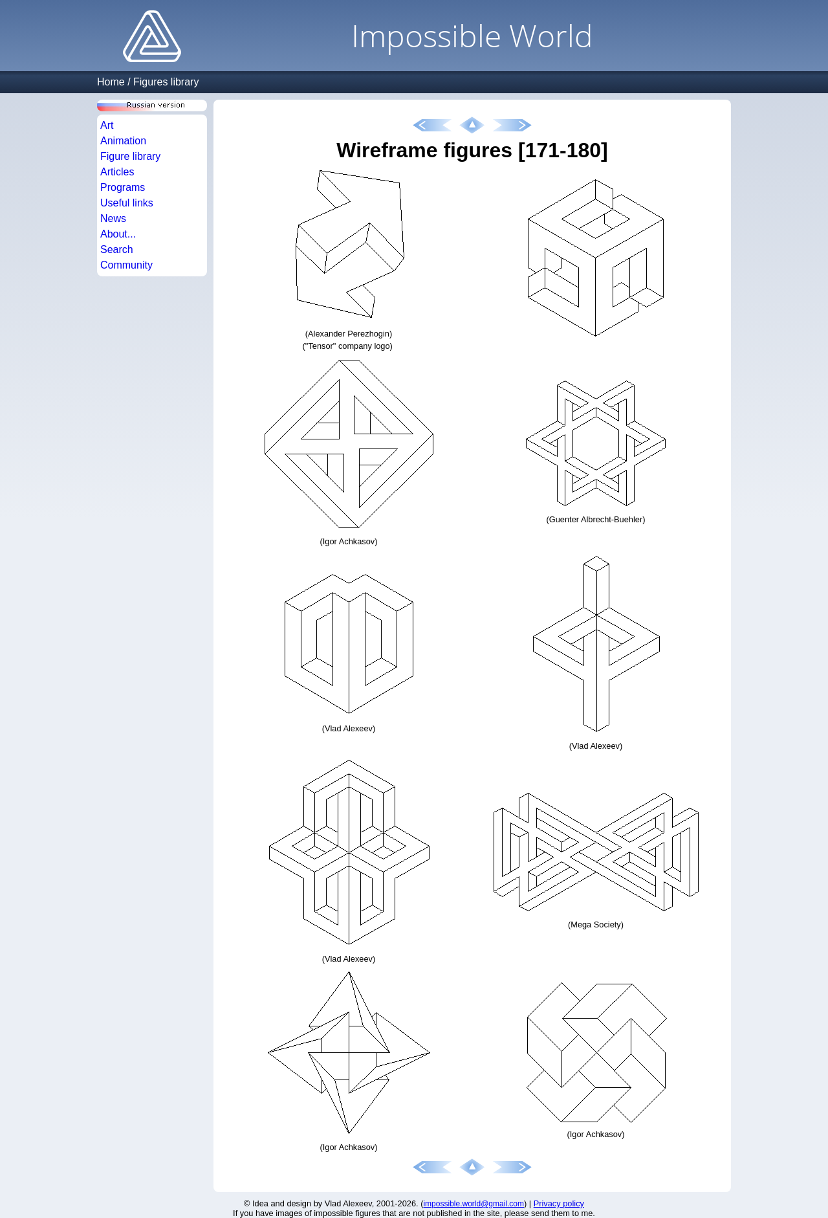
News (113, 218)
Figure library (130, 156)
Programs (122, 187)
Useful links (126, 202)
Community (126, 265)
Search (116, 249)
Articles (117, 171)
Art (106, 125)
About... (118, 233)
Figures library (166, 81)
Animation (123, 140)
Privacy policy (559, 1203)
